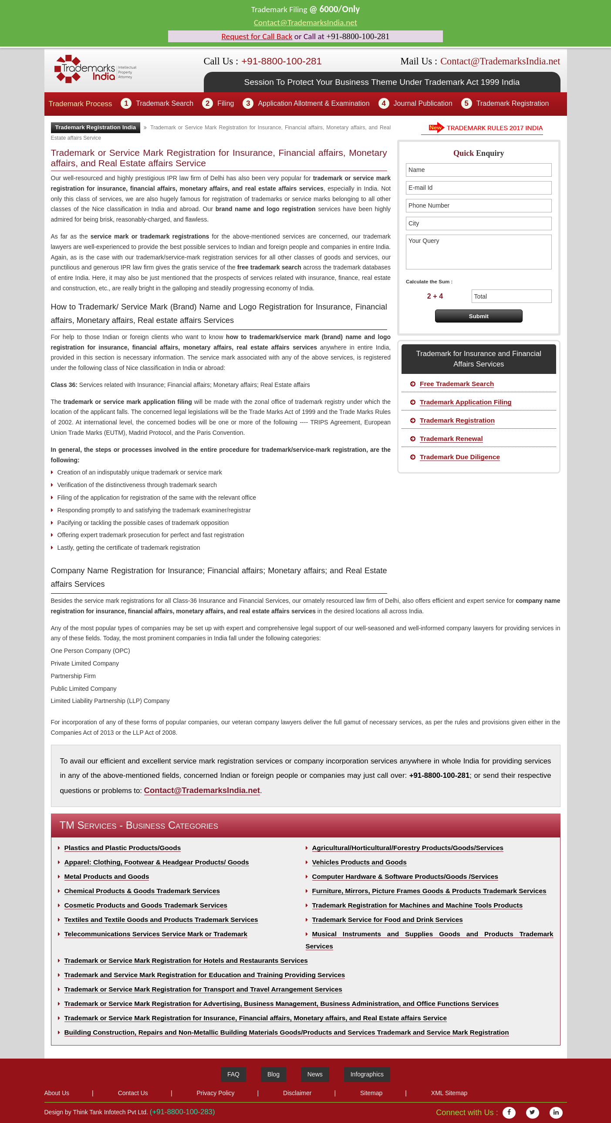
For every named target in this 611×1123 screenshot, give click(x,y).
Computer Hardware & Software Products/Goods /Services (405, 876)
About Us (57, 1092)
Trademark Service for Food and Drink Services (387, 919)
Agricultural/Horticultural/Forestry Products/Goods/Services (408, 847)
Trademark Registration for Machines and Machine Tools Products (417, 905)
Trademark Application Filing (466, 402)
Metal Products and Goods (106, 876)
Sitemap (371, 1092)
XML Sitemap (449, 1092)
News (315, 1074)
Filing (225, 103)
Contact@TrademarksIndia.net (305, 22)
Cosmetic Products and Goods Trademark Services (146, 905)
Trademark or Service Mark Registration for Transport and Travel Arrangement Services (203, 989)
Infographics (367, 1074)
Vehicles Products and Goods (359, 862)
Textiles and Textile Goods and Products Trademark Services (161, 919)
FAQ (233, 1074)
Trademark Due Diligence (460, 457)
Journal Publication (423, 103)
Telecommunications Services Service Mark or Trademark (156, 934)
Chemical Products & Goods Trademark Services (142, 890)
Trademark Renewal (451, 438)
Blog (273, 1074)
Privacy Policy (215, 1092)
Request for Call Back (257, 36)
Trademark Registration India (95, 127)
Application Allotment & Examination (313, 103)
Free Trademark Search (457, 383)
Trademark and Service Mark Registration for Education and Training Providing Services (204, 974)
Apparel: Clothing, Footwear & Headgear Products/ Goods (156, 862)
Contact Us (133, 1092)
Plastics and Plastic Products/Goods (122, 847)
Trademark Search (164, 103)
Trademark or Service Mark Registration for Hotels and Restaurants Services (186, 960)
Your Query (478, 252)
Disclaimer (297, 1092)
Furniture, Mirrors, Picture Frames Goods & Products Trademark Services (429, 890)
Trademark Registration (512, 103)
